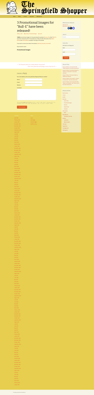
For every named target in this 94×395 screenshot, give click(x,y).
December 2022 (17, 192)
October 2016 (17, 342)
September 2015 (17, 368)
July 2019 (16, 275)
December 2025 (17, 124)
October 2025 (17, 128)
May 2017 (16, 328)
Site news (65, 124)
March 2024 (16, 166)
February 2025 (17, 144)
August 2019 (16, 273)
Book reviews (65, 93)
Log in (32, 117)
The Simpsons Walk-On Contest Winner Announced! (31, 64)
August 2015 (16, 370)
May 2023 (16, 182)
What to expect (67, 122)
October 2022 (17, 196)
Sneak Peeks (66, 106)
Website (19, 85)
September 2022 (17, 198)
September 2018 (17, 295)
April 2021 (16, 233)
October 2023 (17, 176)
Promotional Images (33, 33)
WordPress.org (33, 124)
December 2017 (17, 314)
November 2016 (17, 340)
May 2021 (16, 231)
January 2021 (16, 239)
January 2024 (16, 170)
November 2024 (17, 150)
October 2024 (17, 152)
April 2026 (16, 117)
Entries (33, 120)
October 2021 (17, 221)
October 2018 (17, 293)
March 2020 (16, 259)
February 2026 (17, 120)
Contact (25, 16)
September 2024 (17, 154)
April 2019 (16, 281)
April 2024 (16, 164)
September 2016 (17, 344)
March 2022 (16, 210)
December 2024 (17, 148)
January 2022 (16, 214)
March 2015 (16, 380)
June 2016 (16, 350)
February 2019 (17, 285)
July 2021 (16, 227)
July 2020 (16, 251)
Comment (19, 87)
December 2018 (17, 289)
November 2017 (17, 316)
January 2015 (16, 384)
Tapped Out (65, 126)
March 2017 (16, 332)
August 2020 (16, 249)
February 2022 (17, 212)
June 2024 (16, 160)
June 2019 (16, 277)
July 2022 (16, 202)
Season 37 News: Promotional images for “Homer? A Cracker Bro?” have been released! (71, 72)
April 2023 (16, 184)
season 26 (47, 37)
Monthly (64, 118)
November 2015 (17, 364)
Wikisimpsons (39, 16)
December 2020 (17, 241)
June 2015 (16, 374)
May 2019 (16, 279)
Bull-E (54, 37)
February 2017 (17, 334)
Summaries (66, 120)
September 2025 (17, 130)
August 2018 (16, 297)
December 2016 (17, 338)
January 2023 (16, 190)
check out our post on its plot (43, 43)
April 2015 (16, 378)
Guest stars (66, 100)
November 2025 (17, 126)
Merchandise (65, 110)
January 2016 (16, 360)
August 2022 (16, 200)
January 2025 (16, 146)
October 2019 (17, 269)
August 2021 (16, 225)
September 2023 (17, 178)
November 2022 (17, 194)
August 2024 (16, 156)
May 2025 (16, 138)
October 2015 (17, 366)
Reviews (65, 104)
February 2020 (17, 261)
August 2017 (16, 322)
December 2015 (17, 362)
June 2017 (16, 326)
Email (18, 82)
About (19, 16)
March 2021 (16, 235)
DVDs (65, 112)
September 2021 (17, 223)
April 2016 (16, 354)
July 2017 (16, 324)
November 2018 (17, 291)
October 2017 (17, 318)
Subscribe (32, 16)
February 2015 (17, 382)
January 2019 (16, 287)
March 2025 (16, 142)
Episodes (27, 33)
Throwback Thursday (68, 116)
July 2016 (16, 348)
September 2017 (17, 320)
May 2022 (16, 206)
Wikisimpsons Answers (67, 26)
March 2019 (16, 283)
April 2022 (16, 208)
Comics (64, 95)
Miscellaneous (65, 114)
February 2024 (17, 168)
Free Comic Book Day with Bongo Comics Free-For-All (42, 66)
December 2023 (17, 172)
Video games (65, 130)
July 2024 (16, 158)
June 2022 (16, 204)
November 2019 (17, 267)
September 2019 (17, 271)
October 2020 (17, 245)
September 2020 (17, 247)
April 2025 (16, 140)
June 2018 (16, 301)
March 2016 (16, 356)
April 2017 (16, 330)
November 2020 (17, 243)
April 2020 (16, 257)
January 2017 (16, 336)
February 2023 (17, 188)
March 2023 (16, 186)
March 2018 (16, 307)
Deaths (64, 97)
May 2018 (16, 303)
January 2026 (16, 122)
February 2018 (17, 309)
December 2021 (17, 217)
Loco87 (40, 33)
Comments (34, 122)
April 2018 (16, 305)
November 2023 (17, 174)
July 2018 (16, 299)
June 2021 (16, 229)
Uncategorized (65, 128)
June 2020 (16, 253)
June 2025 (16, 136)
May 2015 (16, 376)
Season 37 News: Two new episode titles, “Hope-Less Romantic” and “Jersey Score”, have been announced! (71, 83)
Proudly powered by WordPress (19, 392)
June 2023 (16, 180)
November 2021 (17, 219)
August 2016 (16, 346)
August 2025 (16, 132)
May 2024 (16, 162)
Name (18, 79)
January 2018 (16, 311)
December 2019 (17, 265)
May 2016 (16, 352)
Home (14, 16)
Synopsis (66, 108)
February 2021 (17, 237)
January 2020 (16, 263)
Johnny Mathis (25, 40)
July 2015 (16, 372)
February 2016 (17, 358)
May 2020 (16, 255)
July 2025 (16, 134)
